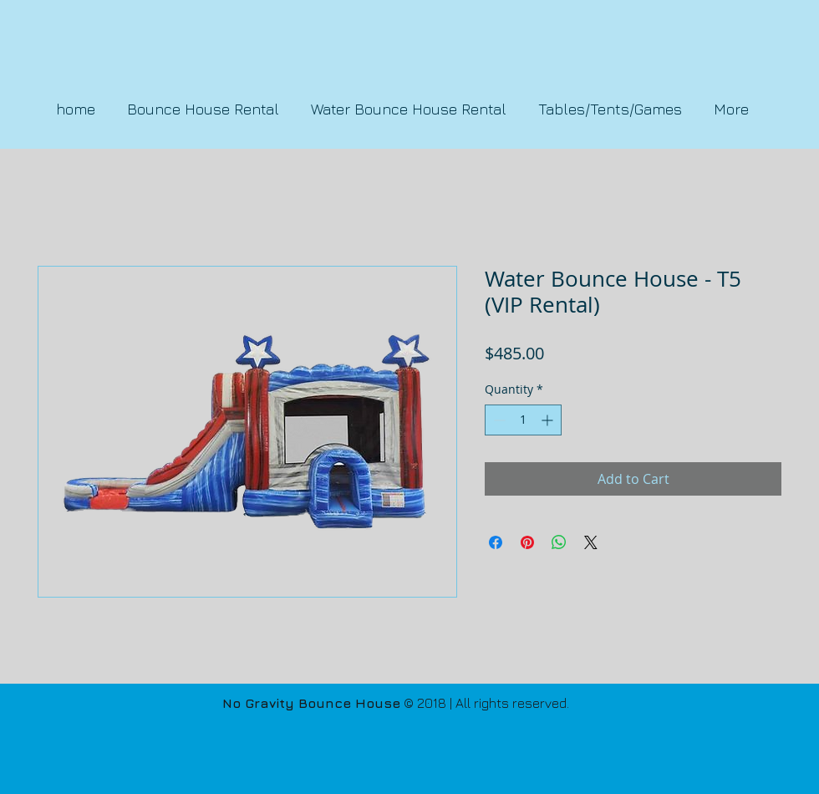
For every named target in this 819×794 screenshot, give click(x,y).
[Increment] (548, 420)
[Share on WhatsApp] (559, 542)
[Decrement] (497, 420)
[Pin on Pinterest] (527, 542)
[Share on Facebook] (496, 542)
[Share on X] (591, 542)
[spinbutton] (523, 420)
